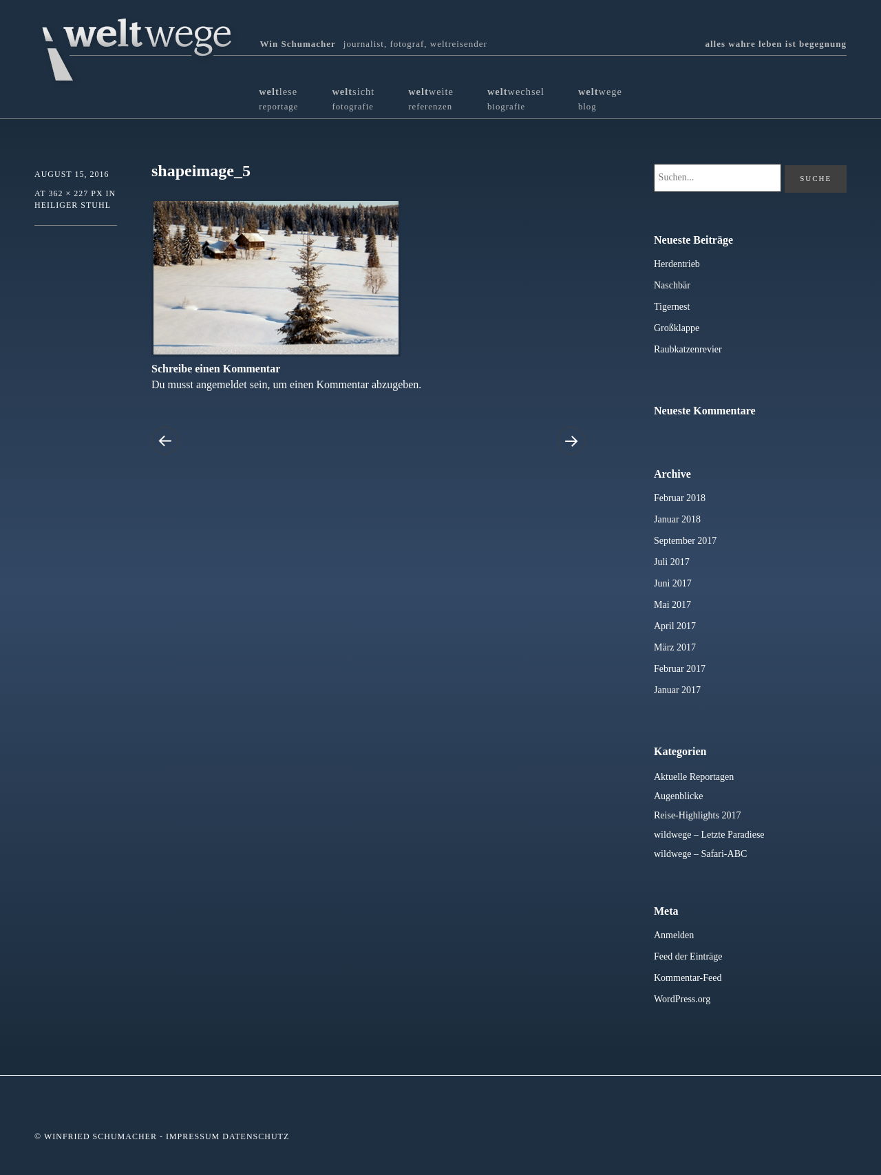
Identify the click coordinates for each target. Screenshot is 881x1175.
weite (431, 99)
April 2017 (675, 626)
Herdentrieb (677, 264)
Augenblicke (678, 796)
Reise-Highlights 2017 (697, 815)
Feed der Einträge (688, 956)
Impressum (193, 1136)
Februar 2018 (679, 498)
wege (600, 99)
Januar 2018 (677, 519)
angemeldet (221, 384)
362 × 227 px (75, 193)
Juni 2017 (673, 583)
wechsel (515, 99)
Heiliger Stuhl (72, 205)
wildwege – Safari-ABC (700, 854)
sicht (353, 99)
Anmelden (674, 935)
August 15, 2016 (71, 174)
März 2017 (675, 647)
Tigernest (672, 306)
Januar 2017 (677, 690)
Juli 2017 (672, 562)
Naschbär (672, 285)
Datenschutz (255, 1136)
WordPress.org (682, 999)
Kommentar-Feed (687, 978)
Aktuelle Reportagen (694, 777)
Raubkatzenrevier (688, 349)
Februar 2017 (679, 669)
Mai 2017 (672, 605)
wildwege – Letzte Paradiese (709, 834)
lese (278, 99)
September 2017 (685, 541)
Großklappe (676, 328)
